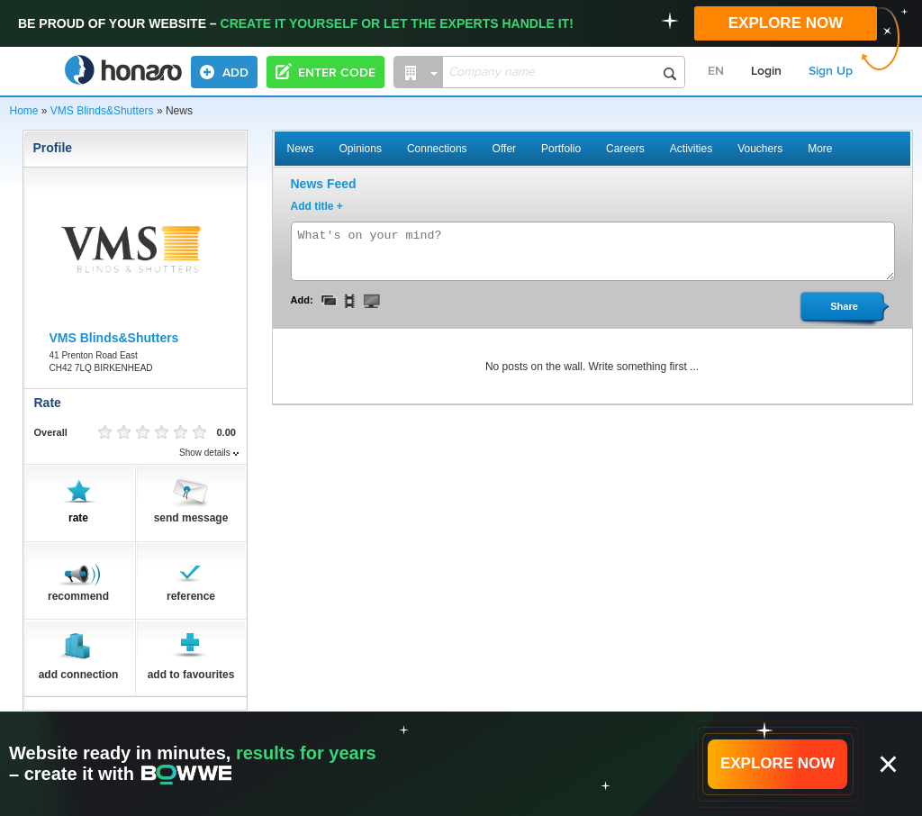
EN (716, 71)
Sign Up (831, 71)
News (300, 148)
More (820, 148)
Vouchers (759, 148)
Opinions (360, 148)
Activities (691, 148)
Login (766, 71)
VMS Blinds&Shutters (102, 110)
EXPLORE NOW (786, 23)
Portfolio (561, 148)
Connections (437, 148)
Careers (625, 148)
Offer (504, 148)
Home (24, 110)
